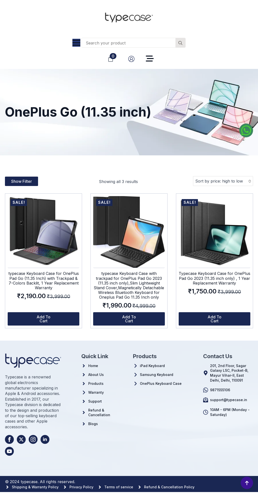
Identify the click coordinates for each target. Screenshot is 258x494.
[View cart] (110, 59)
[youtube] (9, 451)
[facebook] (9, 439)
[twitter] (21, 439)
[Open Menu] (76, 43)
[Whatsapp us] (246, 130)
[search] (180, 43)
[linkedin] (45, 439)
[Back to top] (247, 483)
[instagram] (33, 439)
